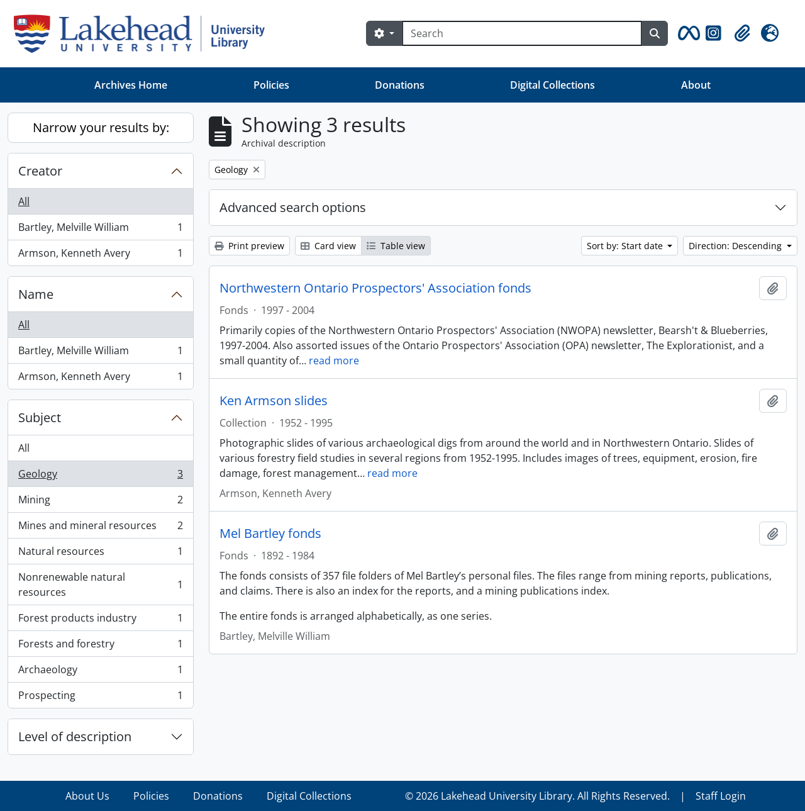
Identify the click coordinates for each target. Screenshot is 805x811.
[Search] (522, 33)
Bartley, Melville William (100, 230)
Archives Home (130, 85)
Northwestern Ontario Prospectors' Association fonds (375, 288)
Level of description (74, 736)
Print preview (249, 246)
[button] (687, 33)
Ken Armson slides (273, 400)
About (696, 85)
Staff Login (721, 796)
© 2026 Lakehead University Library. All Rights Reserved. (537, 796)
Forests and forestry (100, 646)
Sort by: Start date (626, 246)
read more (334, 360)
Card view (328, 246)
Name (35, 294)
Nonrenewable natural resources (100, 584)
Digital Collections (552, 85)
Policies (271, 85)
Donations (400, 85)
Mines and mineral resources (100, 528)
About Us (87, 796)
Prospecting (100, 698)
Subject (39, 417)
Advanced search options (292, 207)
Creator (40, 170)
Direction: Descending (736, 246)
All (24, 201)
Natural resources (100, 554)
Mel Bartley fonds (270, 533)
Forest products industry (100, 620)
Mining (100, 502)
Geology (100, 476)
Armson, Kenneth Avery (100, 255)
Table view (396, 246)
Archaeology (100, 672)
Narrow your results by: (101, 127)
